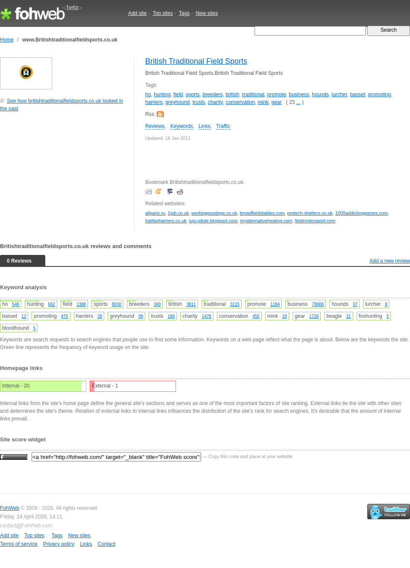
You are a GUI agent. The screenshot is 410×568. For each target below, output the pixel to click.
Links (205, 126)
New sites (207, 13)
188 (171, 316)
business (299, 95)
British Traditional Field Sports (196, 61)
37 (355, 304)
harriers (154, 102)
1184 (275, 304)
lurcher (339, 95)
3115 (235, 304)
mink (263, 102)
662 (51, 304)
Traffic (223, 126)
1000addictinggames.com (361, 213)
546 (15, 304)
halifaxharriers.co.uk (166, 220)
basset (357, 95)
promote (276, 95)
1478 (206, 316)
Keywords (181, 126)
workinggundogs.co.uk (214, 213)
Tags (184, 13)
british (232, 95)
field (178, 95)
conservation (240, 102)
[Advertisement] (64, 176)
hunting (162, 95)
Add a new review (389, 261)
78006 (318, 304)
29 (284, 316)
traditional (253, 95)
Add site (137, 13)
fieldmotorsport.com (315, 220)
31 (348, 316)
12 (23, 316)
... (298, 102)
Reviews (154, 126)
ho (148, 95)
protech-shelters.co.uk (310, 213)
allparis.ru (155, 213)
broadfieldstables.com (262, 213)
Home (7, 40)
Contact (106, 544)
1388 (81, 304)
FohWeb (9, 508)
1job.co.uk (178, 213)
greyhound (177, 102)
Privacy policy (58, 544)
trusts (199, 102)
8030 (116, 304)
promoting (379, 95)
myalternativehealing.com (266, 220)
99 (140, 316)
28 (99, 316)
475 (64, 316)
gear (277, 102)
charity (215, 102)
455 (256, 316)
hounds (320, 95)
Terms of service (18, 544)
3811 (191, 304)
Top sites (162, 13)
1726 (314, 316)
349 (157, 304)
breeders (212, 95)
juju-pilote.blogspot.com (213, 220)
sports (193, 95)
